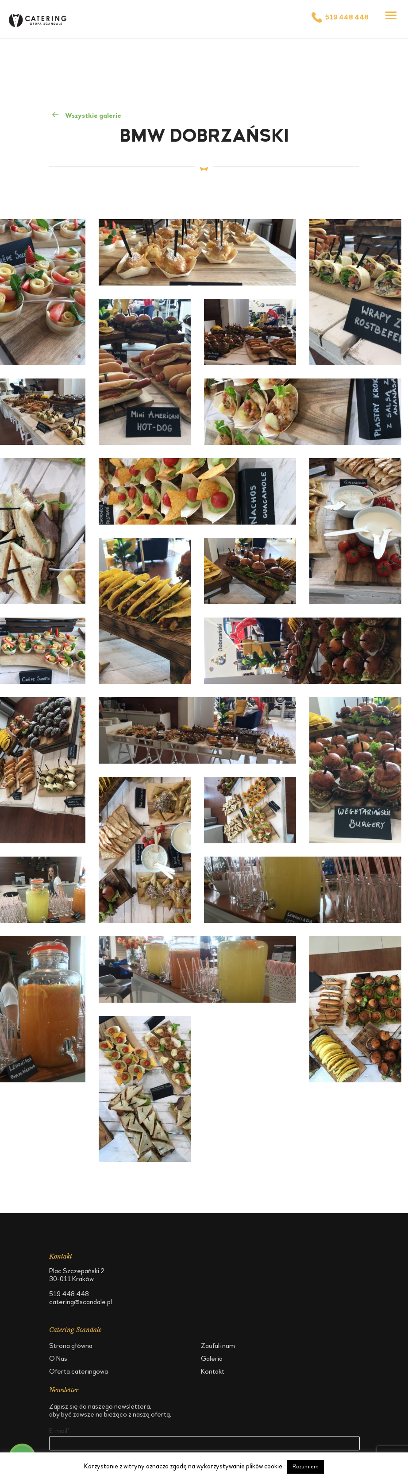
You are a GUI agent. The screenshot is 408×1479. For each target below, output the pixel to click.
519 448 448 (339, 17)
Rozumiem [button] (306, 1466)
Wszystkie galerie (86, 115)
